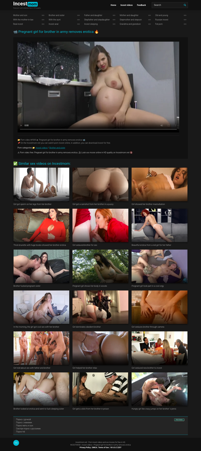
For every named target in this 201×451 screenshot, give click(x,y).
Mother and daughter (129, 15)
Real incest (18, 24)
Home (113, 5)
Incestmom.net (81, 442)
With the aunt (55, 19)
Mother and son (20, 15)
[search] (185, 5)
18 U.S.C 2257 (115, 447)
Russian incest (161, 19)
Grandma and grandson (130, 24)
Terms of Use (103, 447)
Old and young (161, 15)
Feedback (141, 5)
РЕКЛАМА (179, 420)
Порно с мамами (24, 422)
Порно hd (20, 431)
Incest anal (54, 24)
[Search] (170, 5)
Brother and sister (57, 15)
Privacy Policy (85, 447)
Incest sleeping (91, 24)
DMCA (94, 447)
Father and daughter (93, 15)
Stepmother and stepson (131, 19)
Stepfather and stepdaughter (97, 19)
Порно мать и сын (24, 425)
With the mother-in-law (23, 19)
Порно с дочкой (23, 419)
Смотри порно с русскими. (28, 428)
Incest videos (127, 5)
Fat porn (159, 24)
